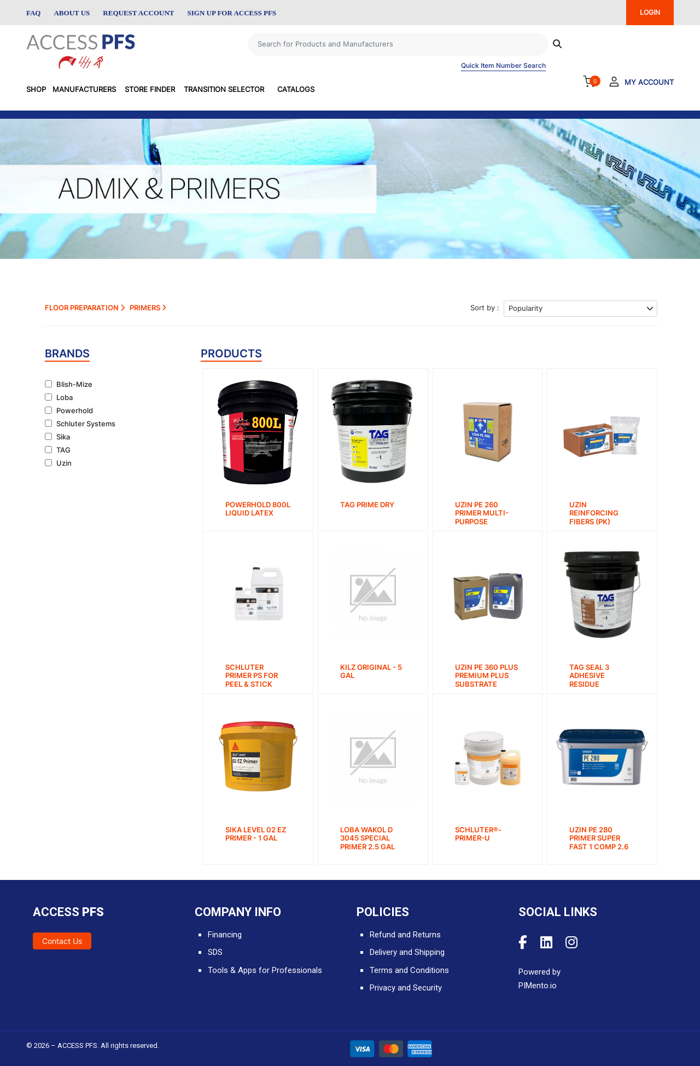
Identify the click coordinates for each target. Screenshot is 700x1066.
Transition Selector (224, 89)
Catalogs (295, 89)
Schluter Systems (85, 423)
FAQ (33, 13)
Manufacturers (84, 89)
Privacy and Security (406, 988)
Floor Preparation (85, 307)
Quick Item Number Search (503, 65)
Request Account (138, 13)
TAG (63, 449)
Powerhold (74, 410)
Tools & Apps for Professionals (265, 970)
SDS (215, 952)
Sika (63, 436)
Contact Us (62, 941)
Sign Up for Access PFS (232, 13)
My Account (649, 82)
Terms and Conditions (409, 970)
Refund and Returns (405, 935)
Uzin (64, 463)
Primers (148, 307)
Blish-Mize (74, 384)
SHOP (36, 89)
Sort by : (484, 307)
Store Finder (150, 89)
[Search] (398, 44)
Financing (225, 935)
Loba (64, 397)
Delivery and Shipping (407, 952)
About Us (72, 13)
